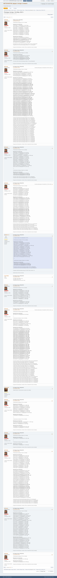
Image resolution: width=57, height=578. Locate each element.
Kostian (6, 19)
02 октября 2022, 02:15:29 (16, 67)
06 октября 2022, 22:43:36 (16, 400)
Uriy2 (34, 10)
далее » (51, 14)
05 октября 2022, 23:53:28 (16, 388)
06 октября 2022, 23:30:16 (16, 509)
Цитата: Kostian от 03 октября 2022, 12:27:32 (21, 237)
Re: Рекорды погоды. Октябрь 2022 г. (18, 50)
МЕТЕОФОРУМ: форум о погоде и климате (15, 3)
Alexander (7, 387)
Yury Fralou (6, 275)
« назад (48, 14)
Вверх (5, 567)
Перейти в (37, 571)
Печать (52, 567)
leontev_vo (7, 234)
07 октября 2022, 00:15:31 (16, 554)
